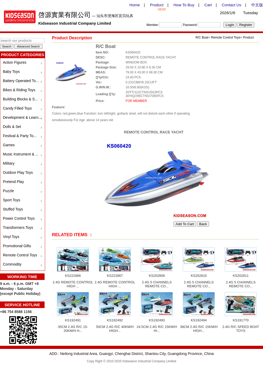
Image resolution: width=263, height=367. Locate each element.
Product (157, 5)
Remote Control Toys (20, 255)
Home (135, 5)
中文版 (257, 5)
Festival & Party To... (19, 136)
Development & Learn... (22, 117)
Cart (208, 5)
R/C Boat (201, 37)
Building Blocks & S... (20, 99)
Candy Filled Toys (17, 108)
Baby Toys (11, 71)
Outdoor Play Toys (18, 172)
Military (8, 163)
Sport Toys (11, 200)
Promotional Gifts (17, 246)
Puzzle (8, 191)
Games (9, 145)
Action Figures (14, 62)
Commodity (12, 264)
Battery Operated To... (21, 81)
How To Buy (183, 5)
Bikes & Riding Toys (19, 90)
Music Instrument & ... (20, 154)
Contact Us (231, 5)
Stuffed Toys (13, 209)
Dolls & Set (12, 127)
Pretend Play (13, 182)
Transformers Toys (18, 227)
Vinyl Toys (11, 237)
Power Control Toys (19, 218)
